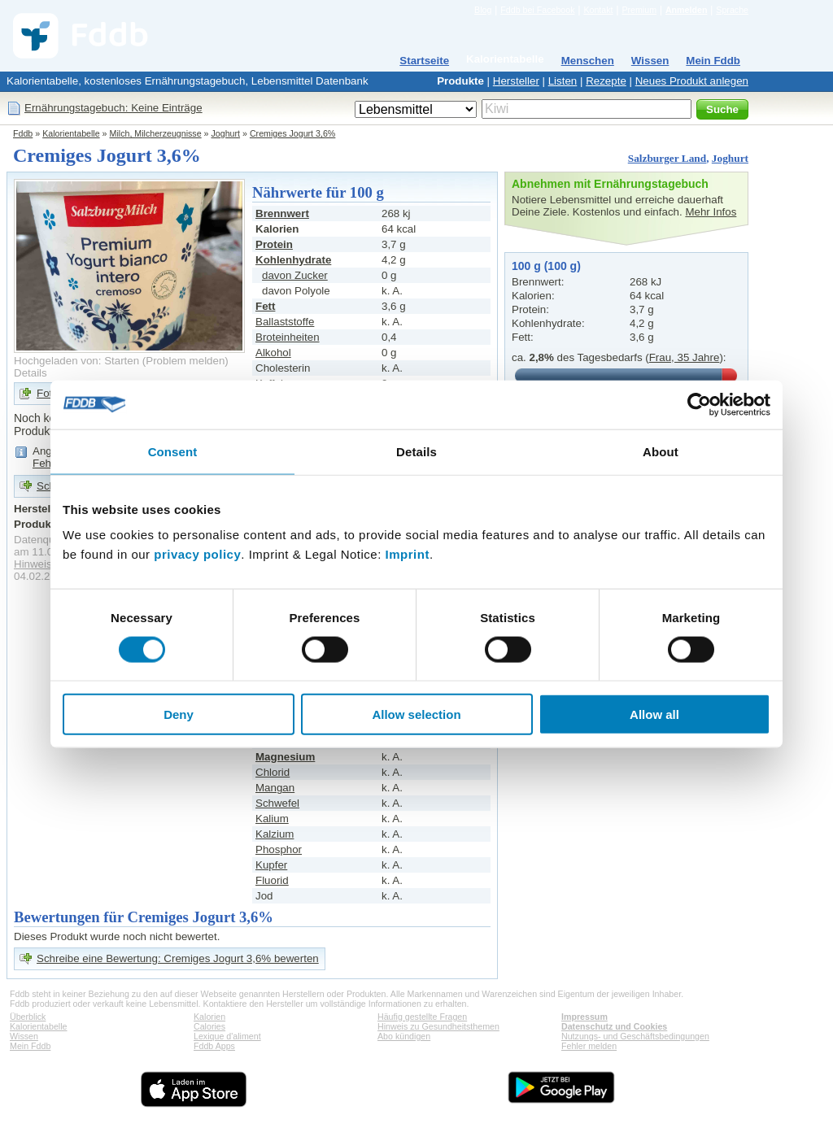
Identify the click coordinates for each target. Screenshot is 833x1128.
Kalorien (209, 1016)
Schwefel (277, 803)
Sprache (732, 10)
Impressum (584, 1016)
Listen (563, 81)
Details (30, 373)
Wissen (650, 60)
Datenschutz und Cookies (614, 1026)
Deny (179, 714)
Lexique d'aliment (227, 1036)
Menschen (587, 60)
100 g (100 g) (546, 265)
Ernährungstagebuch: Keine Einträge (113, 108)
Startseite (424, 60)
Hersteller (516, 81)
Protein (274, 244)
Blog (482, 10)
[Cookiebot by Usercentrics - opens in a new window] (699, 404)
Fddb (23, 133)
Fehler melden (589, 1046)
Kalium (272, 818)
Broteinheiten (287, 337)
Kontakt (598, 10)
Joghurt (226, 133)
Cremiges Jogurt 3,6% (292, 133)
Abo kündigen (403, 1036)
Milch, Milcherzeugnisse (156, 133)
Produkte (460, 81)
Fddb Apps (214, 1046)
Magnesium (285, 757)
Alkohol (273, 352)
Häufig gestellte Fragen (422, 1016)
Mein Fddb (713, 60)
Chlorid (272, 772)
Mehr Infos (710, 212)
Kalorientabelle (505, 59)
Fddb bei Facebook (537, 10)
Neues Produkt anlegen (691, 81)
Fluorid (272, 880)
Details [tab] (416, 451)
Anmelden (686, 10)
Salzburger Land (667, 158)
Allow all (654, 714)
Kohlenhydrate (293, 260)
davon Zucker (295, 275)
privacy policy (197, 554)
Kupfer (271, 865)
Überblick (28, 1016)
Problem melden (185, 361)
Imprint (408, 554)
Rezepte (606, 81)
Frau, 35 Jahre (684, 357)
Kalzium (274, 834)
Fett (265, 306)
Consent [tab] (173, 451)
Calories (209, 1026)
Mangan (274, 788)
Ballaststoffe (284, 322)
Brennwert (282, 213)
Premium (638, 10)
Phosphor (278, 849)
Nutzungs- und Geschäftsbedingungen (635, 1036)
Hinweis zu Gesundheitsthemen (438, 1026)
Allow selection (416, 714)
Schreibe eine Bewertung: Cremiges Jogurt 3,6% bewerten (178, 958)
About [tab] (660, 451)
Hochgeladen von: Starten (76, 361)
